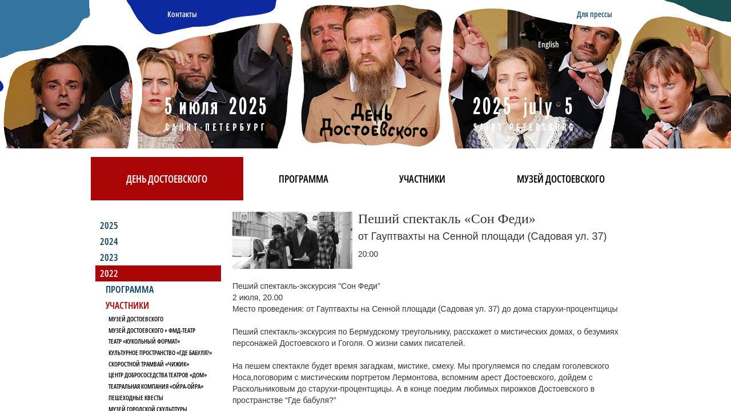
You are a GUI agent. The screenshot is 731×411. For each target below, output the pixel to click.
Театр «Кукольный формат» (144, 341)
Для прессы (594, 14)
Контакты (182, 14)
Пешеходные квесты (136, 397)
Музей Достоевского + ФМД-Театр (152, 330)
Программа (303, 179)
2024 (109, 241)
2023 (109, 257)
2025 (109, 225)
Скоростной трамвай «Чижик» (149, 364)
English (548, 44)
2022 (109, 273)
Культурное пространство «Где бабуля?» (160, 352)
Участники (422, 179)
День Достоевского (166, 179)
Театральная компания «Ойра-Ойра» (156, 386)
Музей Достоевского (561, 179)
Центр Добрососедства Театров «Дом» (158, 374)
